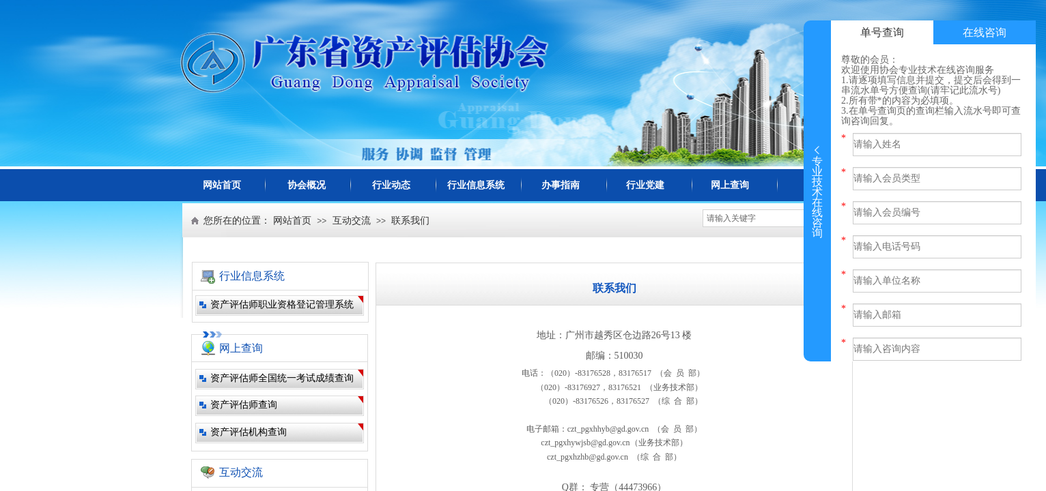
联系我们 (410, 220)
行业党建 (645, 185)
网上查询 (730, 185)
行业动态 (391, 185)
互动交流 (352, 220)
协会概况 (306, 185)
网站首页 (222, 185)
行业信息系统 (476, 185)
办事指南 (560, 185)
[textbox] (762, 218)
